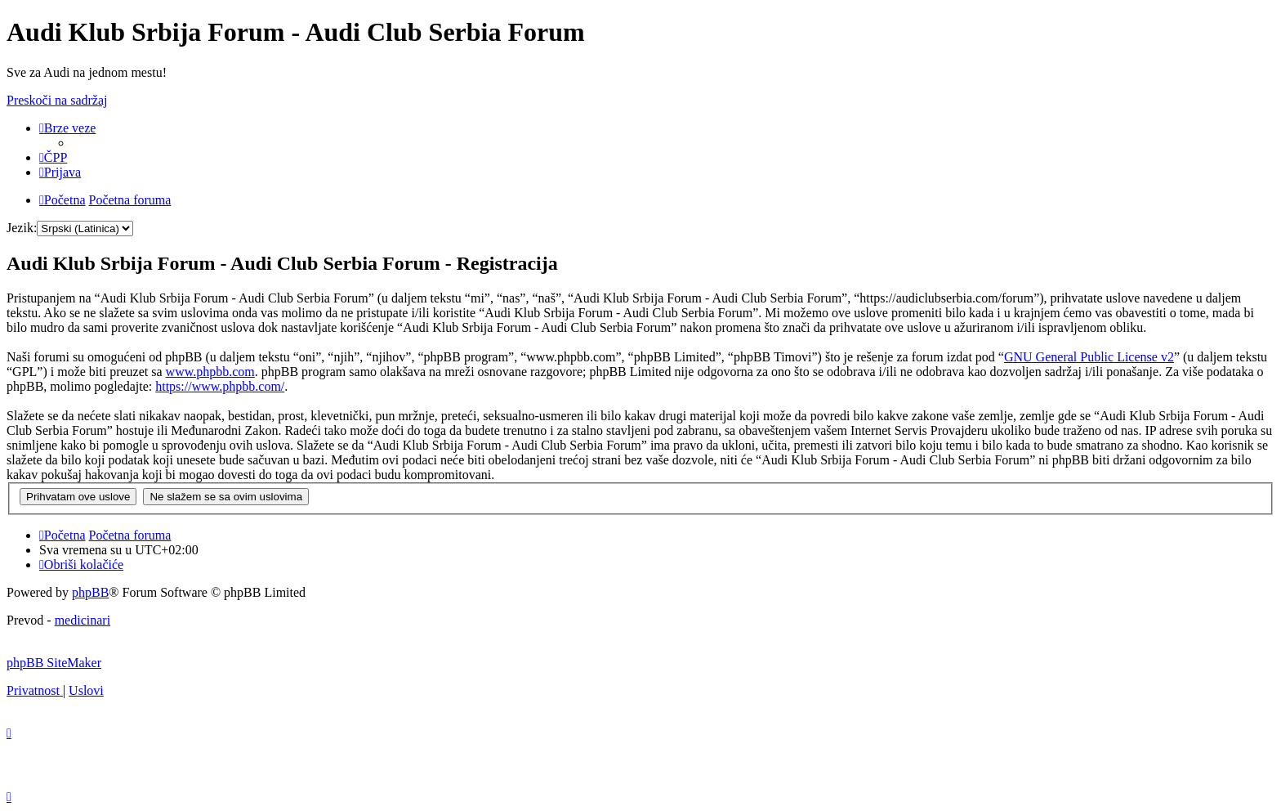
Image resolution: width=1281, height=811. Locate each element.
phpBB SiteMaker (54, 663)
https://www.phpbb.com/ (219, 386)
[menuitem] (53, 157)
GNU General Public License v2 (1089, 357)
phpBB (90, 592)
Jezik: (22, 228)
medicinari (82, 620)
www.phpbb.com (210, 372)
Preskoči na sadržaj (57, 100)
